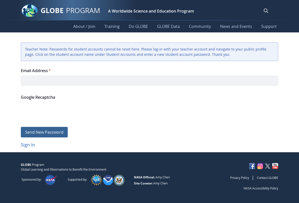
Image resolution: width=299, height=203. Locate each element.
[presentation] (59, 111)
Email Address (35, 70)
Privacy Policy (239, 178)
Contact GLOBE (267, 178)
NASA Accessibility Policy (261, 188)
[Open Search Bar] (266, 11)
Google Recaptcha (38, 97)
